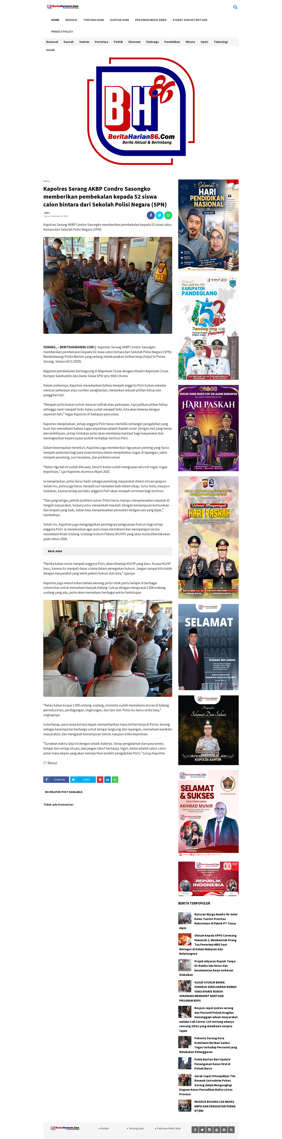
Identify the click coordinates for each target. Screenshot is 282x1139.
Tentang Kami (89, 18)
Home (54, 18)
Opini (204, 30)
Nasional (52, 30)
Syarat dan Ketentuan (181, 18)
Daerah (69, 30)
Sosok (50, 38)
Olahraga (152, 30)
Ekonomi (134, 30)
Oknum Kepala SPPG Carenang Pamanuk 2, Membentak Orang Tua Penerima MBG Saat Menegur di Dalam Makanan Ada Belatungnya (207, 934)
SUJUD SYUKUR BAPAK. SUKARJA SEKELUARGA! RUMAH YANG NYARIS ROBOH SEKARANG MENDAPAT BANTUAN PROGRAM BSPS (207, 981)
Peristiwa (101, 30)
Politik (118, 30)
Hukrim (84, 30)
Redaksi (68, 18)
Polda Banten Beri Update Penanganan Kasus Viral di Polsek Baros (212, 1053)
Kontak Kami (114, 18)
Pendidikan (172, 30)
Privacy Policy (214, 18)
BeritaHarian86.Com (150, 1131)
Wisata (190, 30)
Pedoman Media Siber (143, 18)
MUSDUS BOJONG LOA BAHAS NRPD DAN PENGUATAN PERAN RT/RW (214, 1096)
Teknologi (221, 30)
